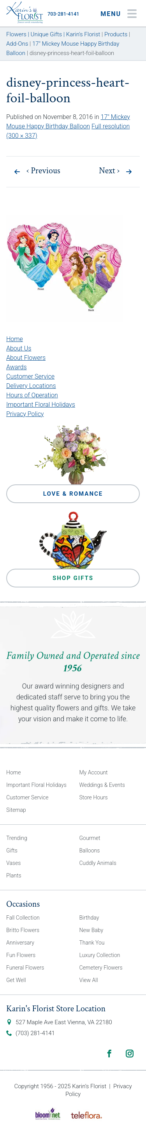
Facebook (109, 1053)
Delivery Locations (31, 386)
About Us (18, 348)
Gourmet (89, 838)
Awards (16, 367)
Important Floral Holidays (40, 404)
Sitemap (16, 810)
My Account (93, 772)
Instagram (130, 1053)
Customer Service (30, 376)
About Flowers (26, 357)
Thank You (92, 942)
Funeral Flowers (25, 967)
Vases (13, 863)
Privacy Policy (25, 414)
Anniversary (20, 942)
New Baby (91, 930)
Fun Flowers (20, 955)
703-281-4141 (63, 14)
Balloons (89, 850)
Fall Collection (23, 918)
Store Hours (93, 797)
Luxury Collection (99, 955)
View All (88, 980)
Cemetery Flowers (101, 967)
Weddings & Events (102, 785)
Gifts (12, 850)
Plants (13, 875)
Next (109, 170)
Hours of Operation (32, 395)
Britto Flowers (22, 930)
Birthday (89, 918)
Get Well (16, 980)
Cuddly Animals (97, 863)
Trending (16, 838)
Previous (43, 170)
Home (14, 339)
